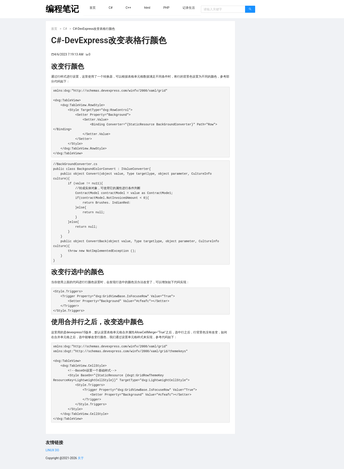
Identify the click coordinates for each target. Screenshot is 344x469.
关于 (81, 458)
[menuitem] (92, 7)
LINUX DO (52, 450)
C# (65, 28)
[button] (92, 7)
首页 (54, 28)
